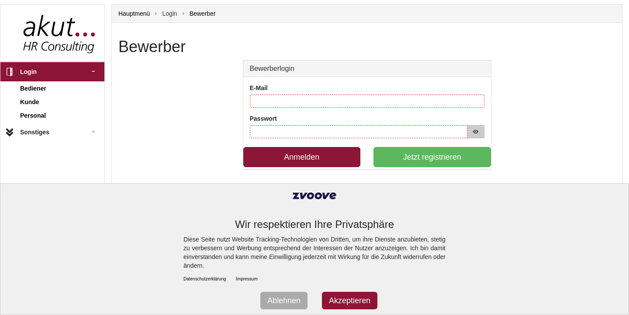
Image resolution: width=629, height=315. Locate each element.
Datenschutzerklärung (204, 278)
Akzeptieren (349, 300)
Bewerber (203, 13)
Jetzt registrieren (432, 157)
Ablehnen (284, 300)
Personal (33, 115)
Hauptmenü (134, 13)
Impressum (246, 278)
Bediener (33, 88)
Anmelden (301, 157)
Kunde (29, 101)
